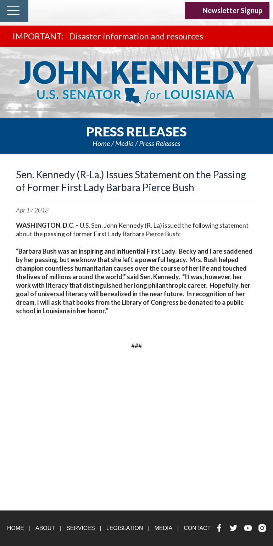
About (45, 528)
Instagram (174, 10)
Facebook (132, 10)
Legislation (124, 528)
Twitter (146, 10)
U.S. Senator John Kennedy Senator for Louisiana (136, 82)
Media (124, 143)
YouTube (160, 10)
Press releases (159, 143)
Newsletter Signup (227, 10)
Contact (197, 528)
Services (80, 528)
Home (101, 143)
